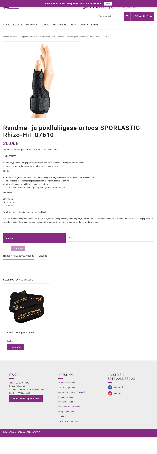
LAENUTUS (18, 25)
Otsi (127, 16)
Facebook (118, 404)
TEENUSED (45, 25)
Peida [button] (107, 3)
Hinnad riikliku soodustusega (18, 255)
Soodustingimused (66, 404)
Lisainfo (43, 255)
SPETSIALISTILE (60, 25)
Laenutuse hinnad (66, 413)
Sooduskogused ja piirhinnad (71, 409)
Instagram (118, 410)
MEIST (74, 25)
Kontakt (95, 25)
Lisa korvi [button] (15, 364)
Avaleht (6, 37)
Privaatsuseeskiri (65, 418)
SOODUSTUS (31, 25)
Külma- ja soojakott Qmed (20, 349)
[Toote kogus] (6, 248)
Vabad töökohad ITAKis (68, 438)
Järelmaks (63, 433)
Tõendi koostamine (66, 399)
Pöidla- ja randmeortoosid (44, 37)
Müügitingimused (66, 428)
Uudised (84, 25)
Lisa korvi (18, 248)
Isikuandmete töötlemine (69, 423)
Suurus (9, 238)
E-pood (6, 25)
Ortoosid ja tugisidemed (21, 37)
